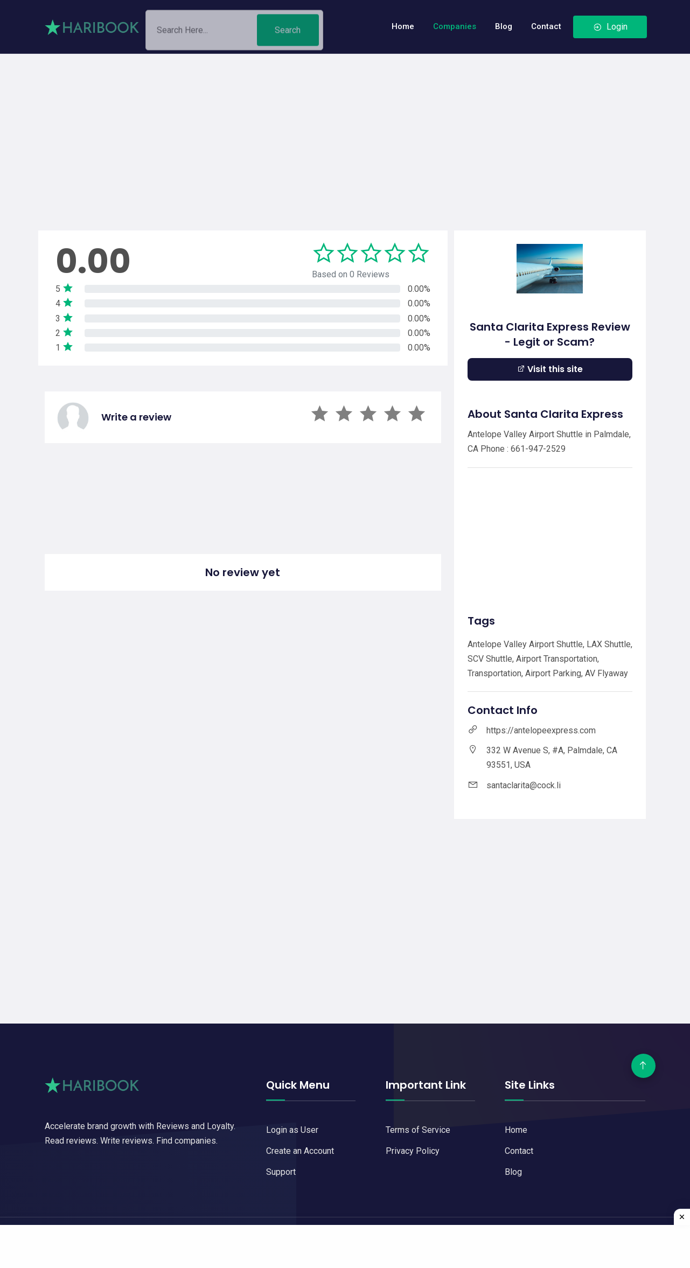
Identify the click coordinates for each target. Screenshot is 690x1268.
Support (281, 1172)
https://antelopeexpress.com (541, 730)
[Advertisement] (345, 129)
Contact (546, 26)
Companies (454, 26)
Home (403, 26)
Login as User (292, 1130)
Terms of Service (418, 1130)
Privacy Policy (413, 1151)
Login (610, 27)
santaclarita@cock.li (523, 785)
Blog (503, 26)
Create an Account (300, 1151)
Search (288, 34)
